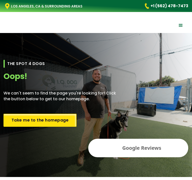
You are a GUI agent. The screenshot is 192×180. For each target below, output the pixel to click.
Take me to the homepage (40, 120)
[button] (180, 25)
